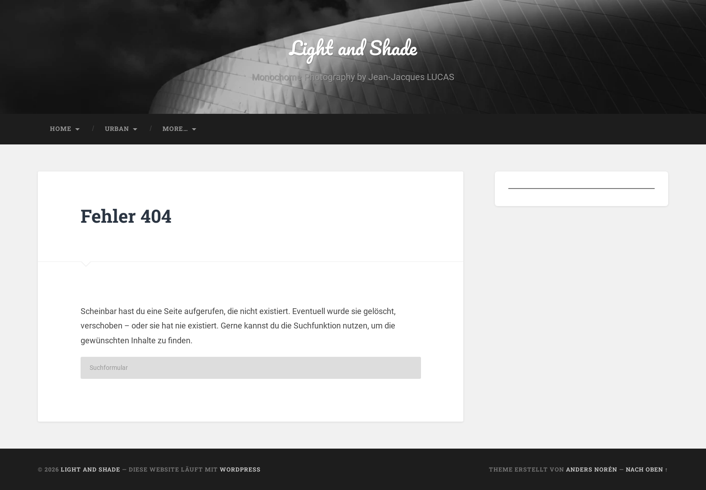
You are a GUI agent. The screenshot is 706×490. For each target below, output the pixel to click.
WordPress (240, 469)
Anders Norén (591, 469)
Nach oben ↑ (647, 469)
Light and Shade (353, 47)
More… (175, 129)
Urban (117, 129)
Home (61, 129)
